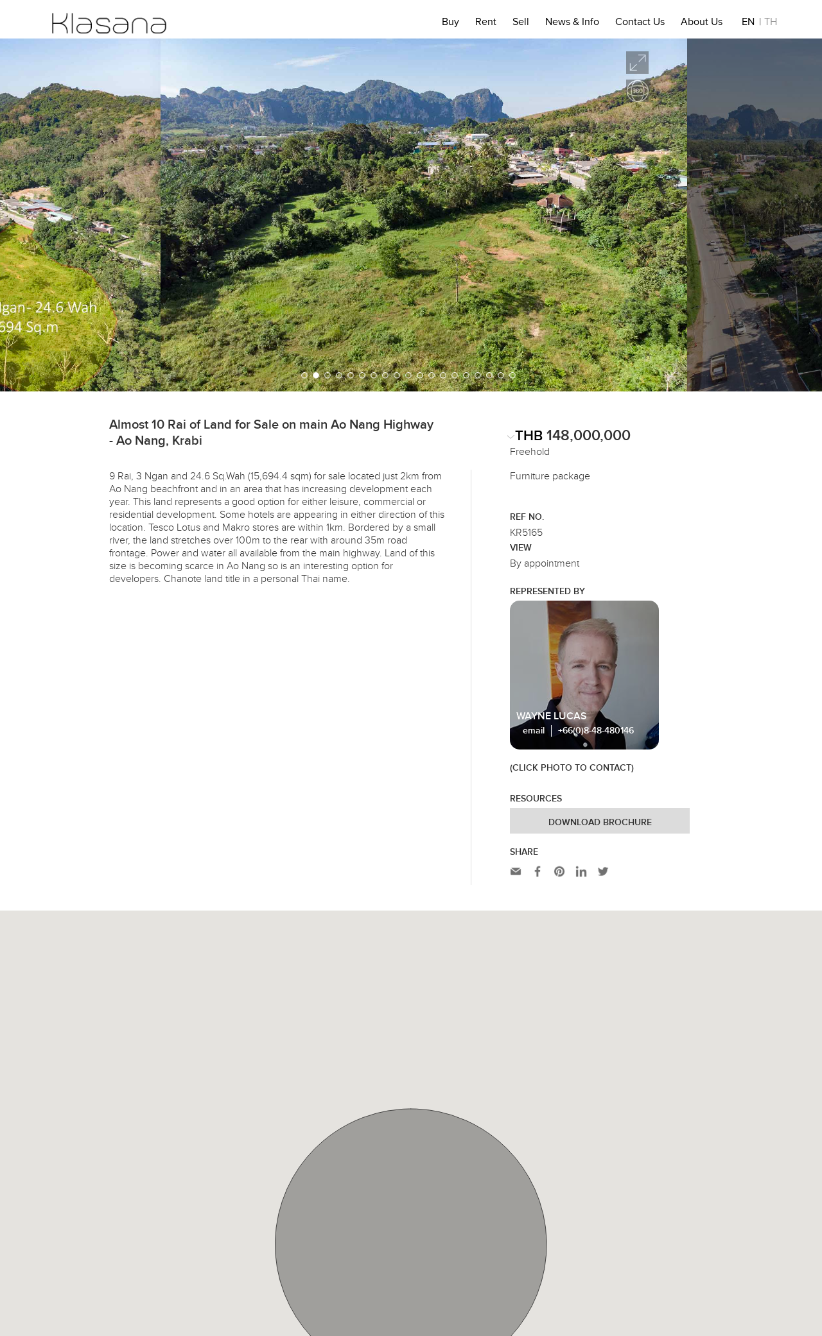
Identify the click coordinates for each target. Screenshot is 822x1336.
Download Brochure (600, 822)
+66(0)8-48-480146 (596, 731)
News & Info (572, 23)
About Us (701, 23)
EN (748, 23)
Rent (485, 23)
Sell (520, 23)
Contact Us (640, 23)
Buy (450, 23)
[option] (411, 215)
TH (770, 23)
